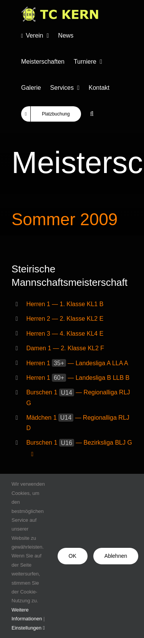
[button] (92, 114)
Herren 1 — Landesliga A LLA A (77, 363)
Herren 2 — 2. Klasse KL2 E (64, 318)
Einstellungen (28, 628)
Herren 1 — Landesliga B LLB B (77, 377)
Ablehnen (115, 556)
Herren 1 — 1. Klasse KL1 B (64, 304)
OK (72, 556)
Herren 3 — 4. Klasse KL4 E (64, 333)
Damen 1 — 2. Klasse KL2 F (65, 348)
